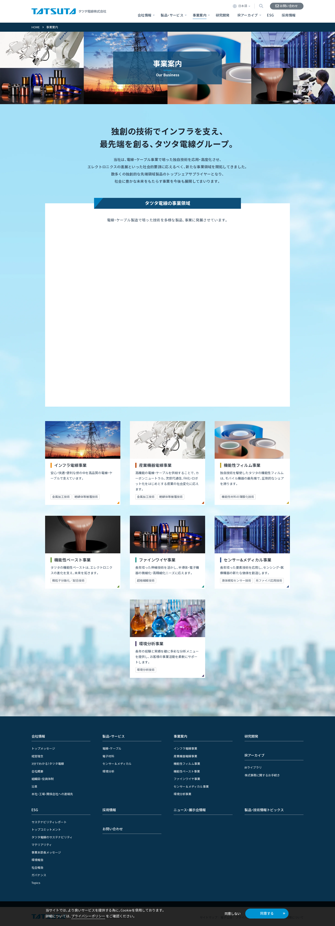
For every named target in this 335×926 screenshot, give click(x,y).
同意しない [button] (232, 913)
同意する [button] (267, 913)
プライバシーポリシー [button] (88, 916)
